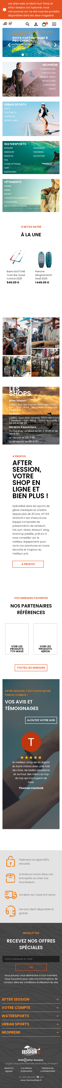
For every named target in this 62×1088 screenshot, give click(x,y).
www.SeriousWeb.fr (31, 1080)
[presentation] (6, 42)
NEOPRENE (11, 1032)
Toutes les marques (31, 668)
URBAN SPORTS (15, 1024)
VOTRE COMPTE (16, 1007)
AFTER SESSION (15, 999)
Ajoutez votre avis (41, 720)
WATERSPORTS (15, 1015)
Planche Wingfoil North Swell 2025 (43, 275)
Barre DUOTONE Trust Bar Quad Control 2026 (16, 275)
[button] (22, 55)
